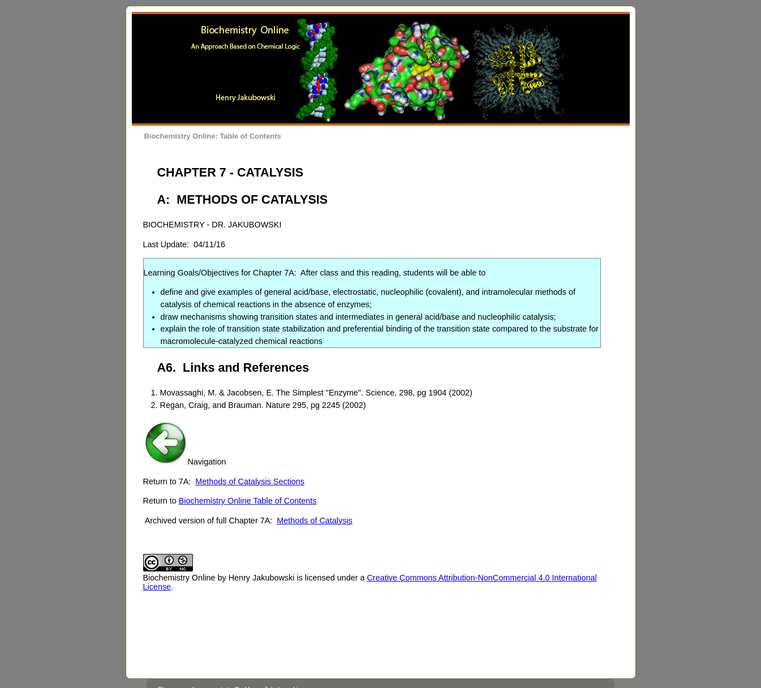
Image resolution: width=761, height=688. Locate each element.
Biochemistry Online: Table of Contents (212, 136)
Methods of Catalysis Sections (249, 481)
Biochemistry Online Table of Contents (248, 500)
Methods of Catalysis (314, 520)
